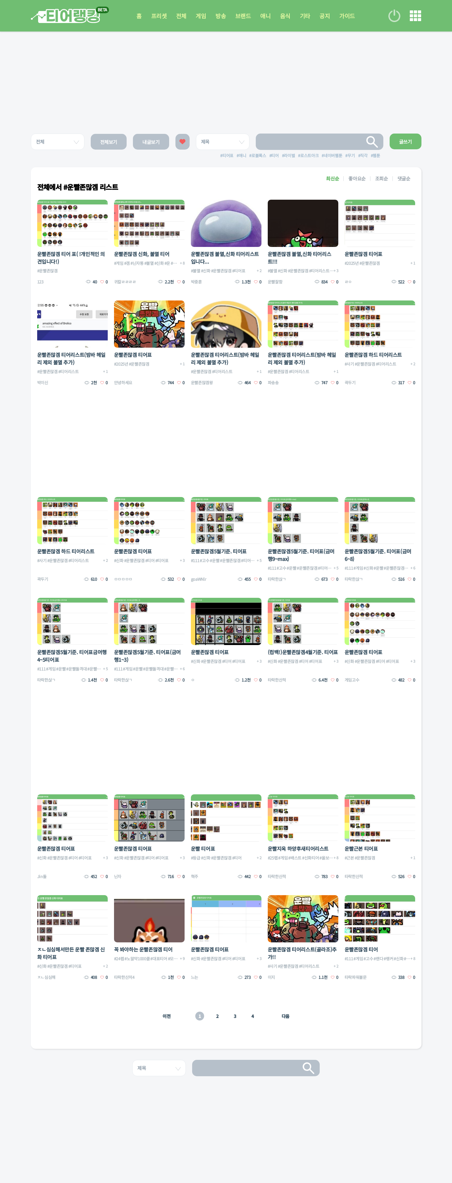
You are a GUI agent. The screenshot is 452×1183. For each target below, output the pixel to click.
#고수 (204, 560)
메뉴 (415, 15)
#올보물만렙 (329, 858)
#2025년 (352, 263)
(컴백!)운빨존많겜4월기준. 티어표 (303, 652)
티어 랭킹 (65, 16)
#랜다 (378, 959)
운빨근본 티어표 (361, 848)
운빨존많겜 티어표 (363, 254)
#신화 (159, 263)
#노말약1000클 (137, 959)
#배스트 (294, 858)
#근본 (349, 858)
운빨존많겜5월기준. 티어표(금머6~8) (378, 555)
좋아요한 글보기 (182, 142)
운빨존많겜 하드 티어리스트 (373, 354)
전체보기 (108, 142)
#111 (195, 560)
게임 (201, 16)
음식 (285, 16)
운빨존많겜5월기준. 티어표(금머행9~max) (301, 555)
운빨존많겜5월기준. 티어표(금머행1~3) (147, 655)
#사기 (349, 364)
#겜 (127, 263)
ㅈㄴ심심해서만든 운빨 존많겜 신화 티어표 (71, 953)
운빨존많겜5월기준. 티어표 (219, 551)
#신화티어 (310, 858)
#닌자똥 (137, 263)
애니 (265, 16)
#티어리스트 (319, 271)
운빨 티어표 (203, 848)
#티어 (150, 560)
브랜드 (243, 16)
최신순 (332, 178)
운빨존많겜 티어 (361, 949)
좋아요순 (357, 178)
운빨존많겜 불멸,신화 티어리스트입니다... (225, 257)
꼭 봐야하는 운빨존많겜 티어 (143, 949)
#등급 (195, 858)
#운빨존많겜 (47, 271)
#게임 (118, 263)
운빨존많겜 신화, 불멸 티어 (141, 254)
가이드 (348, 16)
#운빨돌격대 (76, 669)
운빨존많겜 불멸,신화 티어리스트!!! (299, 257)
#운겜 (175, 263)
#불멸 (149, 263)
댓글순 (404, 178)
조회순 (381, 178)
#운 (167, 263)
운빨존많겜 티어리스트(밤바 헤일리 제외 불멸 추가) (71, 358)
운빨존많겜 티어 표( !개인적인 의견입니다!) (71, 257)
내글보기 (151, 142)
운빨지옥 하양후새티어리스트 (298, 848)
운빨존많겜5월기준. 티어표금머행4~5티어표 (72, 655)
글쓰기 (405, 141)
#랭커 (388, 959)
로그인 (394, 15)
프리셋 (158, 16)
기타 (305, 16)
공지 (325, 16)
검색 (372, 142)
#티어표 (238, 271)
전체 (181, 16)
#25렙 (273, 858)
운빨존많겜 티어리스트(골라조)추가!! (302, 953)
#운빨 (214, 560)
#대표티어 (158, 959)
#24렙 (119, 959)
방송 (220, 16)
